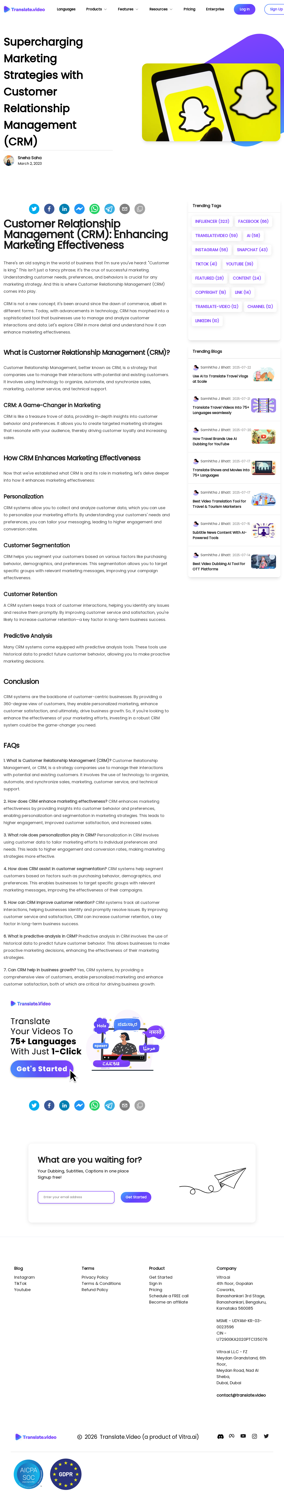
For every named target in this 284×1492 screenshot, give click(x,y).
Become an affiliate (168, 1302)
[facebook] (49, 209)
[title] (222, 379)
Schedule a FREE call (169, 1296)
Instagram (24, 1277)
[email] (124, 209)
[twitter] (34, 209)
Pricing (155, 1289)
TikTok (20, 1283)
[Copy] (139, 209)
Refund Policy (95, 1289)
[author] (196, 367)
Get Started (160, 1277)
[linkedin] (64, 209)
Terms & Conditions (101, 1283)
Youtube (22, 1289)
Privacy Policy (95, 1277)
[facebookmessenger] (79, 209)
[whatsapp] (94, 209)
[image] (263, 374)
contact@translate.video (241, 1395)
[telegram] (109, 209)
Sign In (155, 1283)
